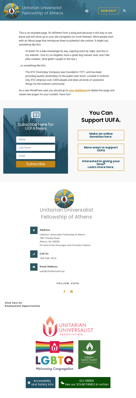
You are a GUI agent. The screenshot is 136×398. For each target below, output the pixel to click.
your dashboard (78, 90)
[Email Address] (34, 267)
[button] (86, 11)
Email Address (49, 266)
